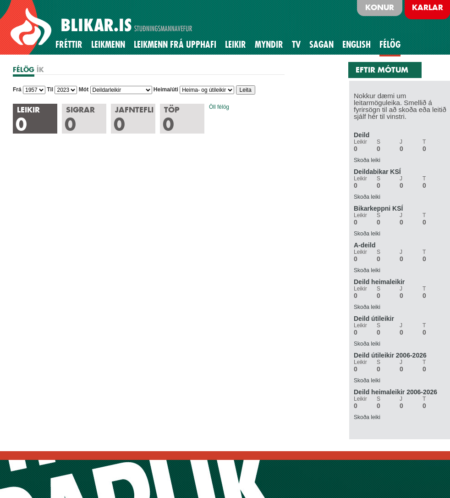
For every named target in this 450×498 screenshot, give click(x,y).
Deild (361, 135)
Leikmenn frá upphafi (175, 44)
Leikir (235, 44)
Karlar (427, 7)
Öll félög (219, 107)
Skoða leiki (367, 160)
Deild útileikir (374, 318)
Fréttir (68, 44)
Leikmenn (108, 44)
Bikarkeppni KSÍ (378, 208)
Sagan (321, 44)
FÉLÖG (23, 69)
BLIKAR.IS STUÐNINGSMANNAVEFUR (103, 27)
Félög (390, 44)
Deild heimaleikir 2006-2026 (395, 392)
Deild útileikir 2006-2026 (390, 355)
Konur (379, 7)
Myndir (269, 44)
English (356, 44)
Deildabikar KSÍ (377, 171)
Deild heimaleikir (379, 281)
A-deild (364, 245)
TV (296, 44)
